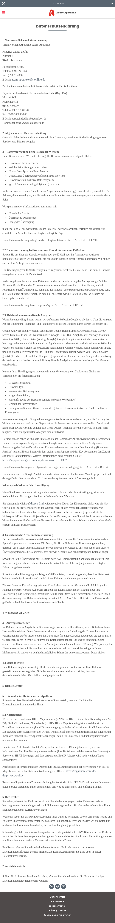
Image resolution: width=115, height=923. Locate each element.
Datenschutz (57, 896)
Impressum (57, 901)
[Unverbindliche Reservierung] (63, 886)
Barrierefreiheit (58, 905)
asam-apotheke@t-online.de (28, 79)
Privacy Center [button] (57, 910)
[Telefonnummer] (51, 886)
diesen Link (37, 503)
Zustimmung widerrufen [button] (57, 915)
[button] (57, 3)
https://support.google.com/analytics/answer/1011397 (34, 460)
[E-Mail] (57, 886)
